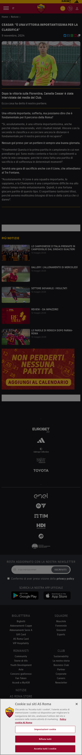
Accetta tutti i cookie (45, 748)
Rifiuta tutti (45, 739)
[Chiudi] (76, 704)
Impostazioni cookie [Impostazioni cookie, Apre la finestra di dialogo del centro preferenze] (45, 729)
